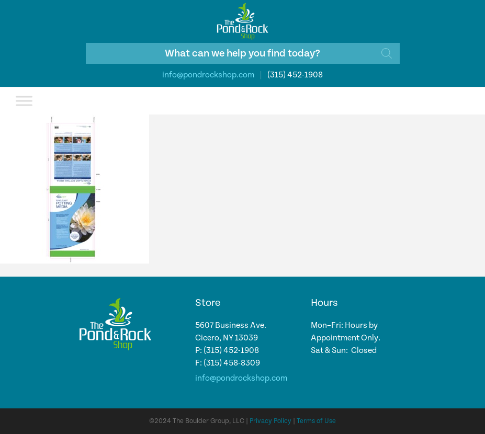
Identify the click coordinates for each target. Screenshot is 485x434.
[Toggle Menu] (24, 101)
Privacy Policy (270, 421)
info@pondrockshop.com (208, 75)
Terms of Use (316, 421)
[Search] (387, 53)
